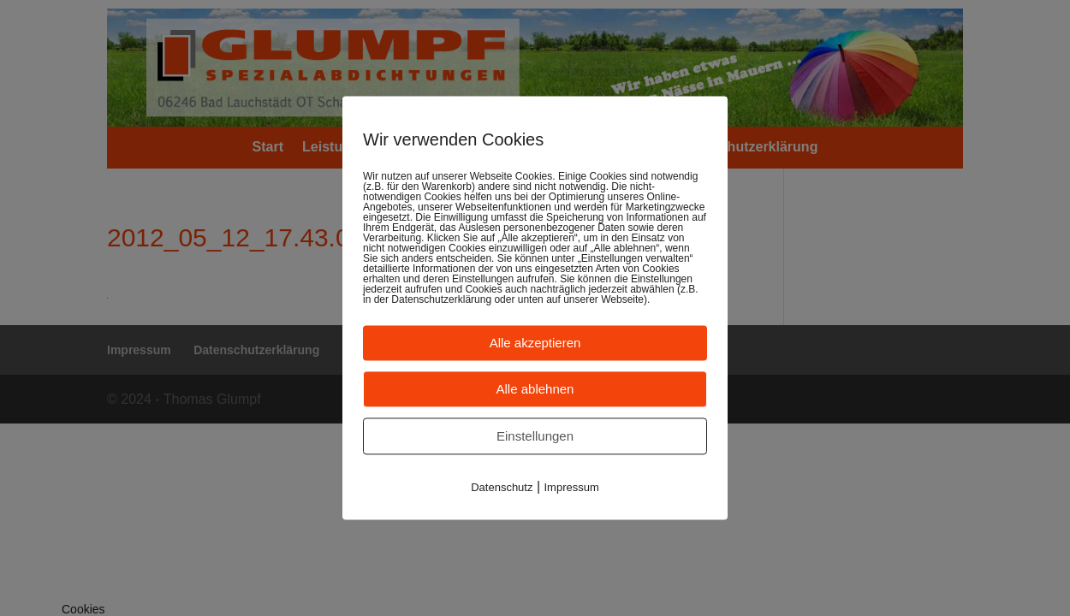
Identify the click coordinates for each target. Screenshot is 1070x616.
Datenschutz (501, 487)
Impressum (571, 487)
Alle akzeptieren (535, 342)
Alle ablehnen (535, 389)
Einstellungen (535, 436)
